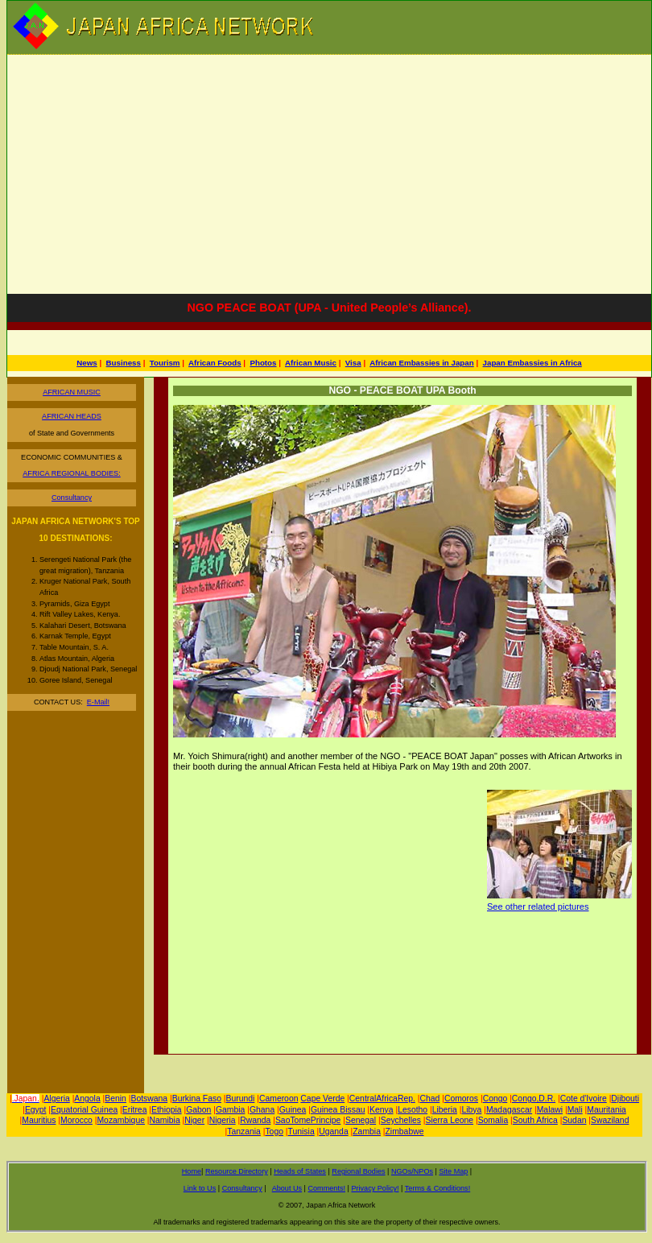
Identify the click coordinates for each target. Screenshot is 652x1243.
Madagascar (509, 1109)
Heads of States (300, 1171)
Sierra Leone (450, 1120)
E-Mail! (98, 702)
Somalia (493, 1120)
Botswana (148, 1098)
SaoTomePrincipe (307, 1120)
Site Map (453, 1171)
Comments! (327, 1188)
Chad (429, 1098)
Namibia (165, 1120)
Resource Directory (236, 1171)
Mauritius (39, 1120)
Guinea (293, 1109)
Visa (353, 362)
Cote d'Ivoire (583, 1098)
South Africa (535, 1120)
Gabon (198, 1109)
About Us (287, 1188)
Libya (472, 1109)
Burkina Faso (196, 1098)
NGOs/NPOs (412, 1171)
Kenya (381, 1109)
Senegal (360, 1120)
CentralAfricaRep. (382, 1098)
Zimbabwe (405, 1131)
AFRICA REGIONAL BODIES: (71, 473)
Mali (575, 1109)
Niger (194, 1120)
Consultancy (72, 497)
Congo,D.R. (533, 1098)
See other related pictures (538, 906)
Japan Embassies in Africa (532, 362)
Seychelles (401, 1120)
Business (123, 362)
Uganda (333, 1131)
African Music (310, 362)
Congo (495, 1098)
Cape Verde (322, 1098)
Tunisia (301, 1131)
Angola (87, 1098)
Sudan (574, 1120)
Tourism (165, 362)
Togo (274, 1131)
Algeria (56, 1098)
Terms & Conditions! (437, 1188)
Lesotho (412, 1109)
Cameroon (279, 1098)
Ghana (262, 1109)
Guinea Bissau (338, 1109)
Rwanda (255, 1120)
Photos (263, 362)
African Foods (214, 362)
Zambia (367, 1131)
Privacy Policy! (374, 1188)
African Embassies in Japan (421, 362)
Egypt (36, 1109)
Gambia (230, 1109)
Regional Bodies (358, 1171)
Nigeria (222, 1120)
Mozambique (121, 1120)
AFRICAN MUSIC (72, 392)
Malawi (550, 1109)
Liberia (444, 1109)
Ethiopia (166, 1109)
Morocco (76, 1120)
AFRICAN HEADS (71, 416)
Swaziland (610, 1120)
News (86, 362)
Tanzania (244, 1131)
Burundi (240, 1098)
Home (191, 1171)
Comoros (461, 1098)
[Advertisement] (330, 171)
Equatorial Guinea (84, 1109)
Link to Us (200, 1188)
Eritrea (134, 1109)
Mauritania (606, 1109)
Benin (115, 1098)
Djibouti (625, 1098)
